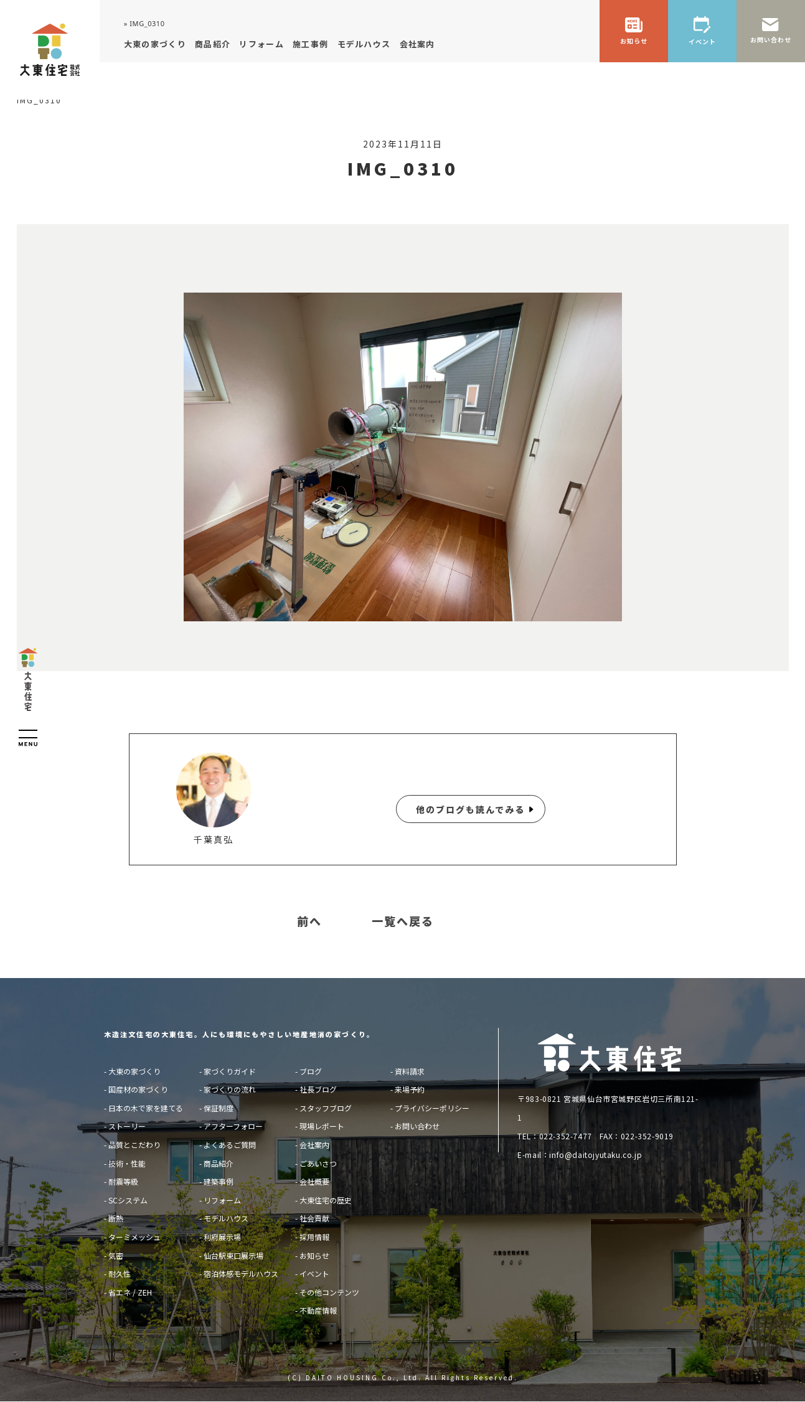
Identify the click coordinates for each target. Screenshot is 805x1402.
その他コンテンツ (329, 1292)
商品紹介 (218, 1163)
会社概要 (314, 1181)
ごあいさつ (318, 1163)
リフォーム (222, 1200)
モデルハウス (226, 1218)
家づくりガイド (230, 1071)
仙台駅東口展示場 (233, 1255)
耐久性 (119, 1273)
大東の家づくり (134, 1071)
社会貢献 (314, 1218)
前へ (309, 921)
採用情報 (314, 1236)
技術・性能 (127, 1163)
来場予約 (410, 1089)
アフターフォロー (233, 1126)
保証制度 (218, 1108)
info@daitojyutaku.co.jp (595, 1154)
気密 (115, 1255)
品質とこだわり (134, 1144)
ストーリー (127, 1126)
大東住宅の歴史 (325, 1200)
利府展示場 (222, 1236)
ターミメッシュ (134, 1236)
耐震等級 (123, 1181)
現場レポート (321, 1126)
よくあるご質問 (230, 1144)
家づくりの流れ (230, 1089)
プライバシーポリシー (432, 1108)
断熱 (115, 1218)
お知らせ (314, 1255)
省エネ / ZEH (130, 1292)
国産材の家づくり (138, 1089)
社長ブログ (318, 1089)
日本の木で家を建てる (145, 1108)
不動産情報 (318, 1310)
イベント (314, 1273)
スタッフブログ (325, 1108)
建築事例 (218, 1181)
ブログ (310, 1071)
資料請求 (410, 1071)
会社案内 (314, 1144)
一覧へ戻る (403, 921)
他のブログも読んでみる (470, 809)
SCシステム (128, 1200)
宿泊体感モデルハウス (241, 1273)
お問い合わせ (417, 1126)
